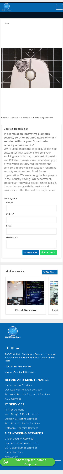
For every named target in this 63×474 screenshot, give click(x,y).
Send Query (30, 252)
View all (49, 272)
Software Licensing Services (21, 427)
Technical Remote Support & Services (27, 394)
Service (14, 118)
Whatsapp (48, 252)
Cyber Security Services (19, 438)
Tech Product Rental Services (22, 423)
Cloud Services (14, 452)
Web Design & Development (21, 414)
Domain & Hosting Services (21, 418)
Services (25, 118)
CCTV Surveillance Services (21, 447)
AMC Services (13, 398)
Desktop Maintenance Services (23, 389)
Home (4, 118)
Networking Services (43, 118)
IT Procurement (14, 409)
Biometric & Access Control (21, 443)
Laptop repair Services (18, 385)
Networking (11, 456)
